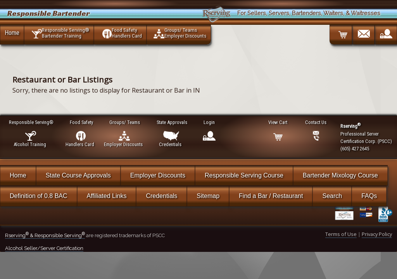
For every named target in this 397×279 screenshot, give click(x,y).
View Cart (278, 122)
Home (12, 32)
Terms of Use (341, 234)
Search (332, 196)
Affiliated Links (107, 196)
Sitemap (208, 196)
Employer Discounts (157, 175)
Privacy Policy (377, 234)
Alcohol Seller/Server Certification (44, 248)
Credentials (161, 196)
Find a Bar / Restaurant (271, 196)
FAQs (369, 196)
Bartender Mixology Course (340, 175)
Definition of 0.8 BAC (38, 196)
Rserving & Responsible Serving (45, 235)
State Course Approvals (78, 175)
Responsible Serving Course (244, 175)
